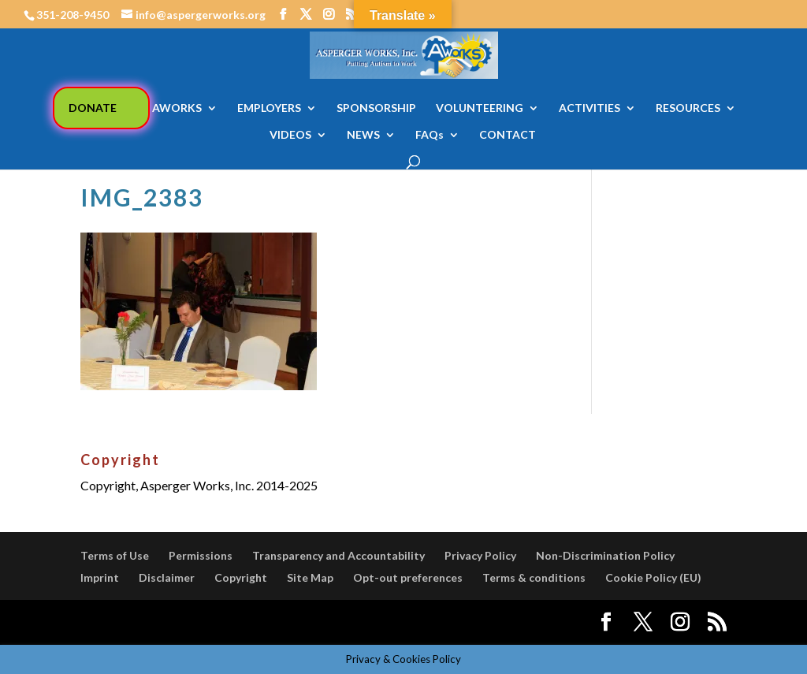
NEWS (363, 135)
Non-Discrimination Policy (605, 555)
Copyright (240, 577)
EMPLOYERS (269, 108)
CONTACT (507, 135)
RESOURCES (688, 108)
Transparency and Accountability (338, 555)
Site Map (310, 577)
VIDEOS (290, 135)
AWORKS (177, 108)
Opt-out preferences (408, 577)
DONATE (93, 107)
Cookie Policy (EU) (653, 577)
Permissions (200, 555)
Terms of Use (114, 555)
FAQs (429, 135)
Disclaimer (167, 577)
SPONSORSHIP (376, 108)
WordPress (355, 622)
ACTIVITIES (589, 108)
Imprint (99, 577)
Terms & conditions (534, 577)
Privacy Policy (480, 555)
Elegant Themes (197, 622)
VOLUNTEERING (479, 108)
